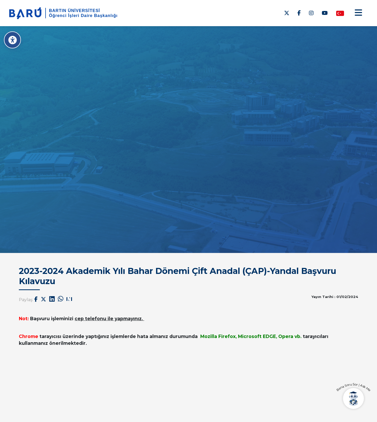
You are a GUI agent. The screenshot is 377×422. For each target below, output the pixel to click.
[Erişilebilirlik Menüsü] (12, 39)
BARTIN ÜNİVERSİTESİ (74, 10)
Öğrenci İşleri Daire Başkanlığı (83, 15)
